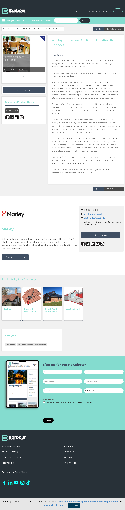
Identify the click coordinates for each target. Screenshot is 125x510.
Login (117, 11)
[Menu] (13, 20)
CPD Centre (80, 11)
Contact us (68, 456)
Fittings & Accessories (34, 314)
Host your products (11, 461)
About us (68, 450)
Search (85, 20)
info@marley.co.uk (93, 214)
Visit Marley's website (94, 218)
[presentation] (61, 415)
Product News (15, 29)
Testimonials (8, 467)
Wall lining (11, 348)
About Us (107, 11)
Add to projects (114, 29)
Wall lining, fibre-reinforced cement (32, 348)
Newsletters (94, 11)
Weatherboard (84, 313)
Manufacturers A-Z (11, 450)
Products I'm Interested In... (41, 21)
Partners (67, 461)
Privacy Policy (48, 403)
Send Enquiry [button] (23, 90)
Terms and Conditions (74, 406)
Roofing (7, 313)
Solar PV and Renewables (59, 314)
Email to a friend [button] (12, 110)
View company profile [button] (15, 257)
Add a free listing (10, 456)
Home (4, 29)
